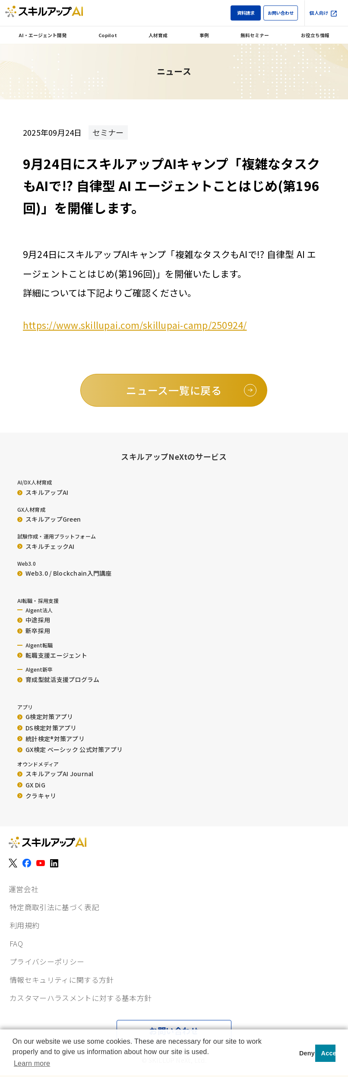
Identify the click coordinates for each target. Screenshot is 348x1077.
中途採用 (33, 619)
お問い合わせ (281, 13)
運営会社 (23, 889)
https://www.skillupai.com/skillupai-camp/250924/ (135, 325)
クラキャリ (37, 795)
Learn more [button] (32, 1063)
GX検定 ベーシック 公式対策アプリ (70, 749)
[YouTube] (40, 863)
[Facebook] (26, 863)
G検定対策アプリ (45, 716)
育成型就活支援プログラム (58, 679)
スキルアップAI (42, 492)
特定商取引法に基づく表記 (54, 907)
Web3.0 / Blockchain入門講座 (64, 573)
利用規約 (24, 925)
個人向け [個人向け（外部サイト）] (324, 13)
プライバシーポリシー (46, 961)
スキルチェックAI (46, 546)
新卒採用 (33, 630)
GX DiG (31, 785)
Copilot (107, 35)
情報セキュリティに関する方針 (61, 980)
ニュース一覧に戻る (173, 390)
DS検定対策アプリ (47, 727)
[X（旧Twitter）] (13, 863)
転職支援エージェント (52, 655)
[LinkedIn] (54, 863)
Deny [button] (305, 1053)
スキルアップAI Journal (55, 773)
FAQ (16, 943)
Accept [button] (328, 1053)
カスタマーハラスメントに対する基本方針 (80, 998)
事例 (204, 35)
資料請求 (245, 13)
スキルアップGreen (49, 519)
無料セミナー (254, 35)
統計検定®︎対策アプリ (51, 738)
